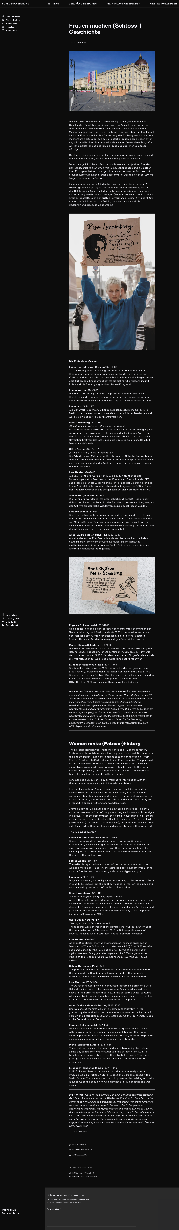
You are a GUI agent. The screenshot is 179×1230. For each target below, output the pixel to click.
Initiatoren (13, 16)
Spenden (12, 23)
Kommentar (54, 1209)
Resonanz (12, 30)
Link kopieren (79, 1144)
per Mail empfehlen (82, 1149)
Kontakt (11, 27)
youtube (11, 621)
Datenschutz (10, 1213)
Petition (53, 3)
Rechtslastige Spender (123, 3)
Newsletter (14, 20)
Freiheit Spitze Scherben (84, 1176)
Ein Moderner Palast (80, 1172)
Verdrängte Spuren (83, 3)
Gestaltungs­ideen (163, 3)
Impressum (9, 1209)
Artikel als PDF (80, 1154)
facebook (12, 625)
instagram (13, 618)
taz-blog (12, 615)
